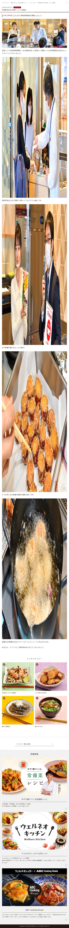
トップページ (5, 2)
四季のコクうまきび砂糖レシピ (18, 2)
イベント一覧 (32, 2)
